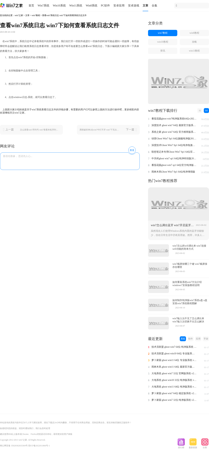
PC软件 (105, 5)
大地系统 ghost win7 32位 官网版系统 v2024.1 (174, 373)
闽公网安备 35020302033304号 (14, 445)
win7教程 (36, 15)
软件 (190, 338)
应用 (198, 338)
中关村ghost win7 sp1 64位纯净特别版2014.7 (174, 158)
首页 (31, 5)
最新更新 (193, 446)
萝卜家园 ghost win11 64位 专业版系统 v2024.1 (174, 360)
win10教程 (162, 42)
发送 (132, 150)
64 (206, 110)
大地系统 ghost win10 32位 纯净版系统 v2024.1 (174, 380)
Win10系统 (59, 5)
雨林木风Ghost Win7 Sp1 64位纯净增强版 (173, 171)
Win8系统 (91, 5)
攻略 (194, 42)
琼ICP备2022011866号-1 (39, 445)
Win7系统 (43, 5)
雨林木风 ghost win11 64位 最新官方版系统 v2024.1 (174, 366)
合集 (154, 5)
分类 (205, 446)
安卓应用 (119, 5)
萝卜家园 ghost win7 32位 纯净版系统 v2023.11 (174, 400)
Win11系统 (75, 5)
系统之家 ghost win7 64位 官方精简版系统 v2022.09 (174, 132)
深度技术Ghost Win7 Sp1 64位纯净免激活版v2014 (174, 145)
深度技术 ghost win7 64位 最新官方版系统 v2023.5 (174, 125)
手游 (206, 338)
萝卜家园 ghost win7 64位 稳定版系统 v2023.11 (174, 393)
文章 (145, 5)
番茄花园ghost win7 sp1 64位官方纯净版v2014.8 (174, 165)
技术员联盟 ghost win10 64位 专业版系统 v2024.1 (174, 353)
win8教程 (194, 33)
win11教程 (194, 50)
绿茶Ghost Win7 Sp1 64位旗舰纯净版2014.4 (174, 138)
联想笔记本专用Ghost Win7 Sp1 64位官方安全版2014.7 (174, 152)
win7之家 (19, 15)
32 (200, 110)
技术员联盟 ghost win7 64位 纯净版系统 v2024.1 (174, 347)
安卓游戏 (133, 5)
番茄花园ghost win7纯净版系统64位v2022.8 (174, 118)
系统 (183, 338)
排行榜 (181, 446)
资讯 (162, 50)
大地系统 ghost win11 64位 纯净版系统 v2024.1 (174, 386)
